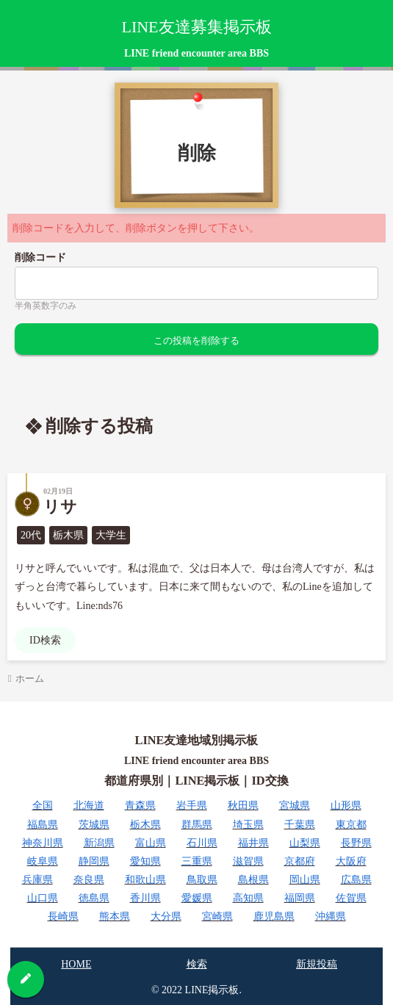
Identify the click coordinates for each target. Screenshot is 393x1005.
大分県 (166, 916)
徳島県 (94, 898)
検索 (197, 964)
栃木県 (145, 824)
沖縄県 (330, 916)
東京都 (351, 824)
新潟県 (99, 843)
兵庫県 (37, 879)
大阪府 (351, 861)
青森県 (140, 805)
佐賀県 (351, 898)
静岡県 (94, 861)
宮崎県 (217, 916)
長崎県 (63, 916)
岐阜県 (42, 861)
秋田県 (243, 805)
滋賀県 (248, 861)
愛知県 (145, 861)
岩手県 (191, 805)
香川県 (145, 898)
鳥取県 (202, 879)
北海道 (88, 805)
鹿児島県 (274, 916)
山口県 (42, 898)
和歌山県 (145, 879)
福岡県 (299, 898)
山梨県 (304, 843)
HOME (76, 964)
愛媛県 (196, 898)
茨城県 (94, 824)
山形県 (346, 805)
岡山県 (304, 879)
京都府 (299, 861)
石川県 (202, 843)
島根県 (253, 879)
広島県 (356, 879)
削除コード (40, 257)
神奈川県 (42, 843)
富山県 (150, 843)
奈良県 (88, 879)
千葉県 (299, 824)
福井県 (253, 843)
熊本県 (114, 916)
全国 (42, 805)
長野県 (356, 843)
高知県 (248, 898)
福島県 (42, 824)
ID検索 (45, 640)
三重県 (196, 861)
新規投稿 (316, 964)
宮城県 (294, 805)
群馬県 (196, 824)
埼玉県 (248, 824)
